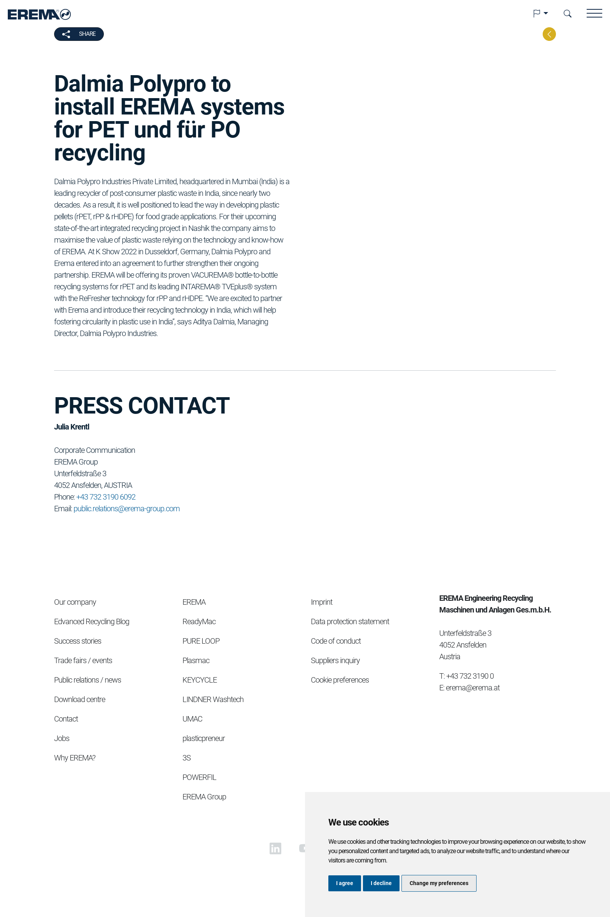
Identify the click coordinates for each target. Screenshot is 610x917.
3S (186, 757)
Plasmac (195, 660)
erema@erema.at (473, 687)
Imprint (321, 602)
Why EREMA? (74, 757)
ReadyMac (199, 621)
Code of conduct (336, 641)
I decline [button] (381, 883)
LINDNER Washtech (213, 699)
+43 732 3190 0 (470, 676)
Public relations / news (87, 680)
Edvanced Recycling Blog (91, 621)
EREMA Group (204, 796)
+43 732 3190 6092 (105, 497)
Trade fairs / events (83, 660)
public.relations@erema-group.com (127, 508)
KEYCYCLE (199, 680)
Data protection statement (350, 621)
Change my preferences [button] (439, 883)
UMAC (192, 718)
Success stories (77, 641)
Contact (66, 718)
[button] (540, 13)
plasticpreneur (203, 738)
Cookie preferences (340, 680)
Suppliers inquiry (335, 660)
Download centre (79, 699)
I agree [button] (344, 883)
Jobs (61, 738)
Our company (75, 602)
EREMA (193, 602)
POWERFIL (199, 777)
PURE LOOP (200, 641)
